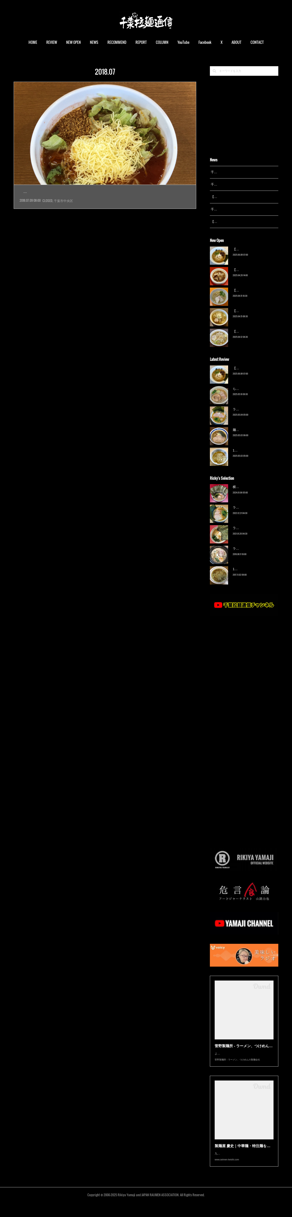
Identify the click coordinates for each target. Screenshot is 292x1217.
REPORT (142, 42)
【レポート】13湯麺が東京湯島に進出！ (240, 197)
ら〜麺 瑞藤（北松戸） (249, 394)
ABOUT (237, 42)
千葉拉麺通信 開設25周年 (229, 172)
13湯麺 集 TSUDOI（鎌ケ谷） (254, 456)
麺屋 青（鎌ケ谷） (246, 435)
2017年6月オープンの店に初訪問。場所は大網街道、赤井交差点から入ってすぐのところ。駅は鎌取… (105, 202)
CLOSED (47, 210)
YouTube (184, 42)
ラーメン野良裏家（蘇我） (252, 415)
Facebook (206, 42)
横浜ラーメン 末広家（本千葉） (255, 493)
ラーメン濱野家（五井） (250, 534)
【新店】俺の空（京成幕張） (253, 255)
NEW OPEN (74, 42)
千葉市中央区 (63, 210)
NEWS (95, 42)
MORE (256, 42)
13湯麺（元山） (244, 575)
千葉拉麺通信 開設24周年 (229, 184)
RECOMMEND (118, 42)
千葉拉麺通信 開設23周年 (229, 209)
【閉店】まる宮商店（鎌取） (58, 191)
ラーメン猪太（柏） (247, 554)
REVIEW (52, 42)
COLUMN (163, 42)
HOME (34, 42)
